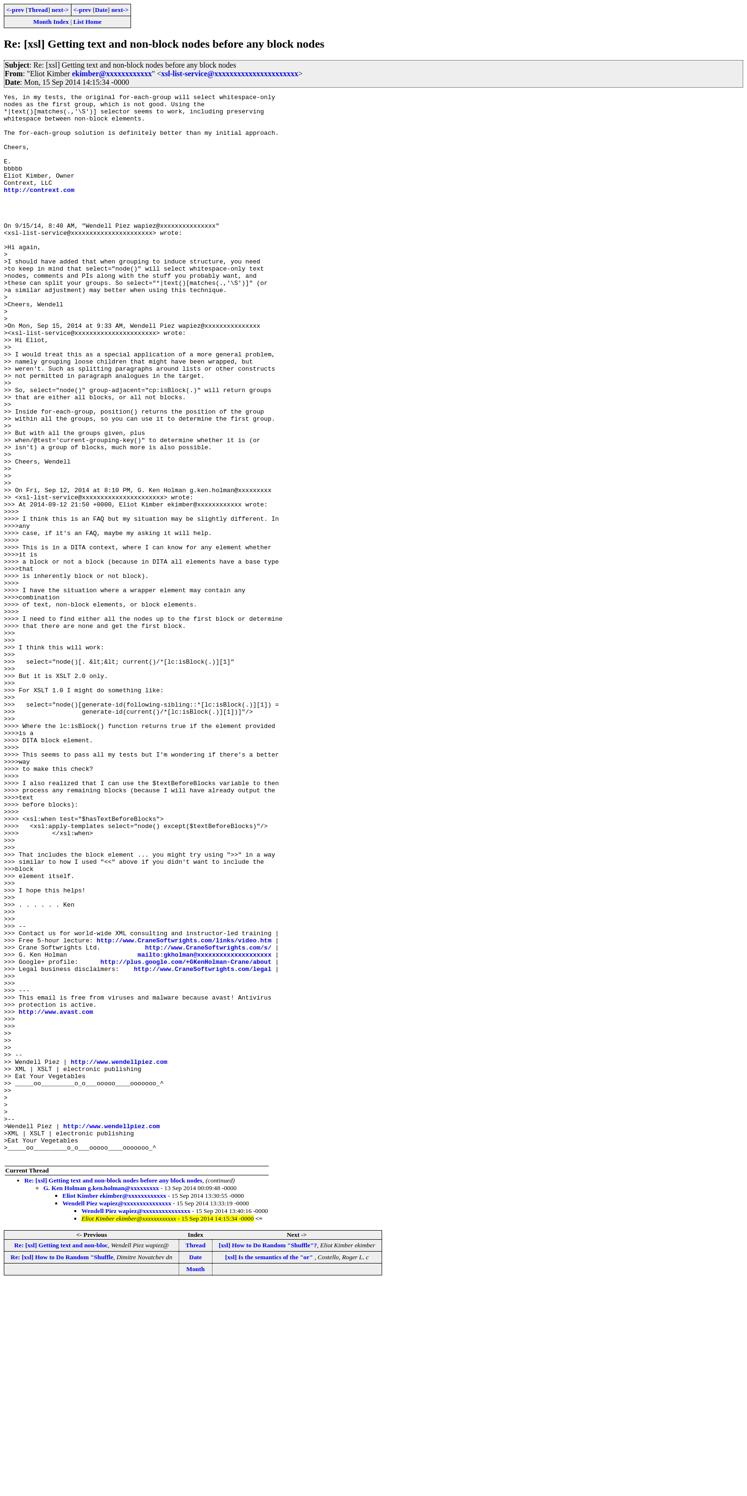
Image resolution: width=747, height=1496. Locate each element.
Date (101, 9)
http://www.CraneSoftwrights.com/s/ (208, 1118)
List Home (87, 21)
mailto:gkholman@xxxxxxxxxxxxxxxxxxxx (205, 1127)
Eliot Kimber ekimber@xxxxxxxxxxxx (114, 1408)
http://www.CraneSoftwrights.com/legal (203, 1144)
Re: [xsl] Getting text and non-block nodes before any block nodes (113, 1393)
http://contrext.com (39, 209)
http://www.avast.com (56, 1196)
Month (195, 1482)
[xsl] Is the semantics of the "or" (270, 1470)
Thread (38, 9)
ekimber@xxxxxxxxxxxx (112, 74)
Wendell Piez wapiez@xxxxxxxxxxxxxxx (117, 1416)
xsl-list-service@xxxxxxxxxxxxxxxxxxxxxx (229, 74)
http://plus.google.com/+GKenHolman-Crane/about (186, 1136)
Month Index (51, 21)
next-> (60, 9)
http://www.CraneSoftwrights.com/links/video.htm (184, 1110)
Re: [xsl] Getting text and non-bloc (61, 1458)
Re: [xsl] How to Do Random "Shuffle (61, 1470)
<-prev (15, 9)
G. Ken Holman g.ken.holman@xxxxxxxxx (101, 1401)
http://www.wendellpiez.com (119, 1256)
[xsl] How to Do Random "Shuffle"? (268, 1458)
